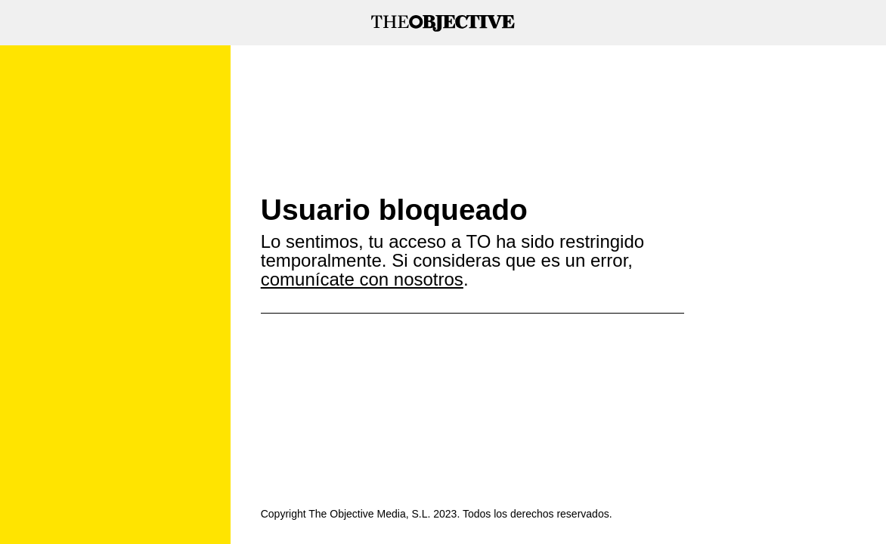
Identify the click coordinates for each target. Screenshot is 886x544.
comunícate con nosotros (362, 279)
